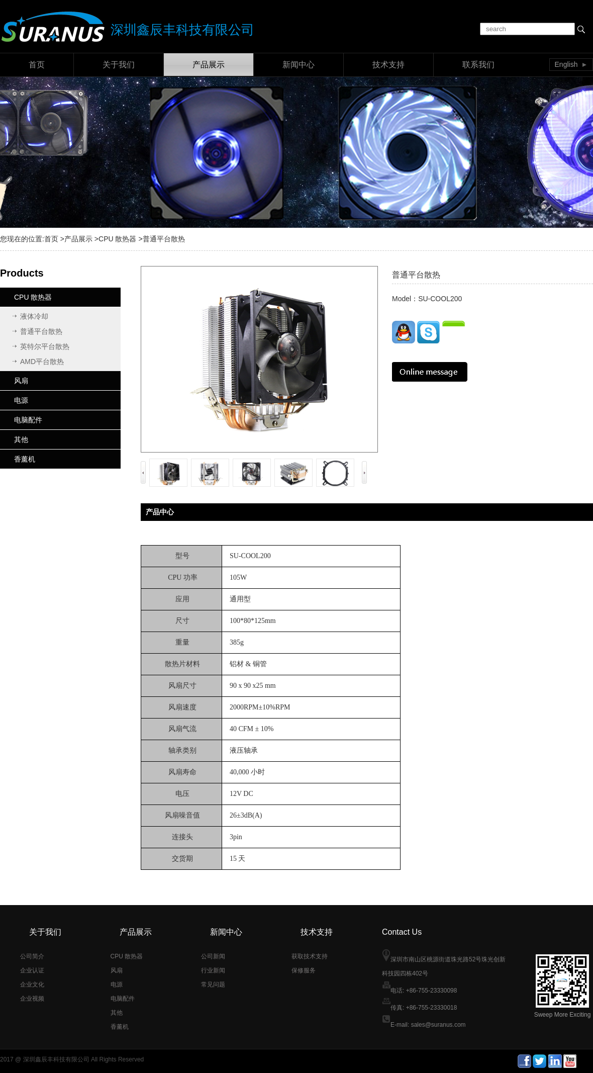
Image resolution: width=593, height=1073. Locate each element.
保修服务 (303, 970)
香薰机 (24, 459)
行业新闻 (213, 970)
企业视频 (32, 998)
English (566, 64)
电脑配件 (28, 420)
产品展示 (208, 64)
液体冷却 (34, 316)
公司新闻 (213, 956)
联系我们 (478, 64)
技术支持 (388, 64)
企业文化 (32, 984)
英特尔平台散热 (44, 346)
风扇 (21, 381)
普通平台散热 (41, 331)
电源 (21, 400)
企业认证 (32, 970)
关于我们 (119, 64)
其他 (21, 439)
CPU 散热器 (117, 239)
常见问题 (213, 984)
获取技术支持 (309, 956)
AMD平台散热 (42, 361)
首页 (37, 64)
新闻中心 (298, 64)
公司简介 (32, 956)
